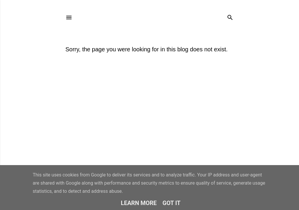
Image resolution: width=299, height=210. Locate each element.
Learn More (139, 203)
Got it (172, 203)
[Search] (230, 16)
